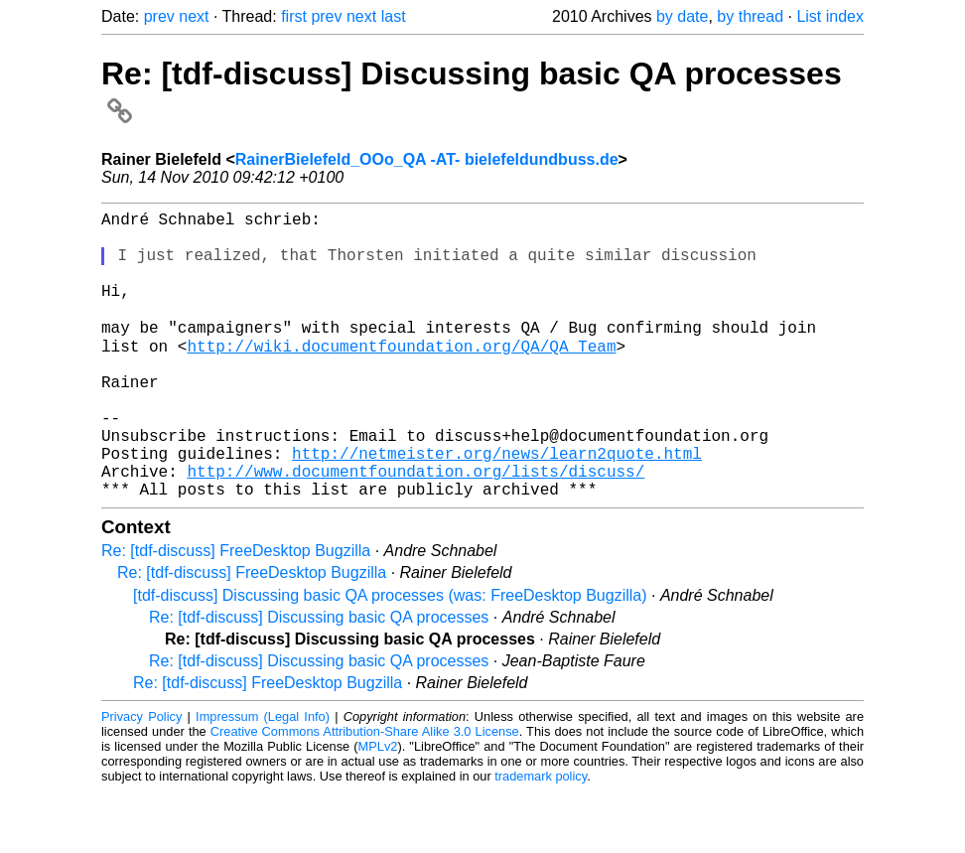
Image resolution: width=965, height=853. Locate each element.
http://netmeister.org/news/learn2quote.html (497, 506)
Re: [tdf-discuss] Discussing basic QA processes (318, 678)
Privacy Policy (141, 778)
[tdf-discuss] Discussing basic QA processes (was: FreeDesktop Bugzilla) (390, 656)
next (193, 16)
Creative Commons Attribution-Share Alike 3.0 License (364, 792)
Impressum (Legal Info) (263, 778)
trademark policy (540, 837)
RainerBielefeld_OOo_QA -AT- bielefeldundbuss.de (427, 159)
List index (830, 16)
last (393, 16)
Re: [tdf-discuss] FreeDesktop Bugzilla (235, 612)
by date (682, 16)
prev (159, 16)
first (294, 16)
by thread (750, 16)
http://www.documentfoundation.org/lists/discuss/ (415, 528)
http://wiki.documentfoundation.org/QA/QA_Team (353, 375)
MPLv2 (378, 807)
